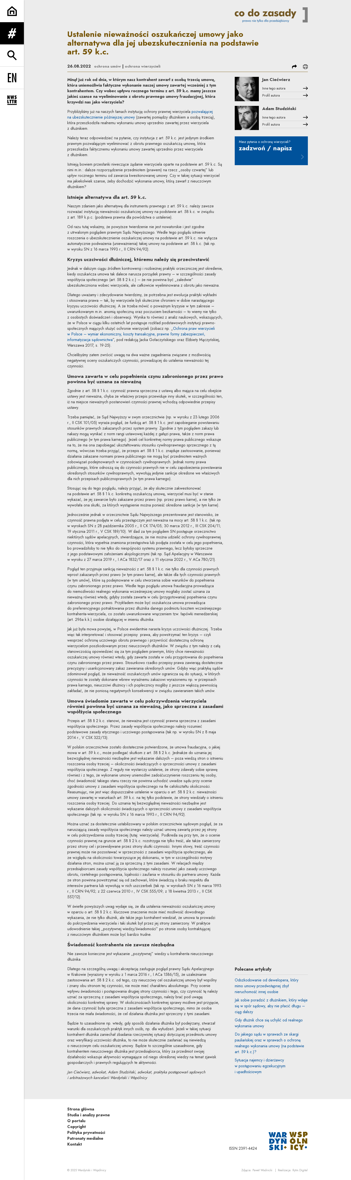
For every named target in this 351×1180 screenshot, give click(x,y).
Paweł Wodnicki (262, 1170)
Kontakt (74, 1144)
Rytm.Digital (300, 1170)
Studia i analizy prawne (88, 1115)
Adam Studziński (281, 110)
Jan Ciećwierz (277, 80)
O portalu (76, 1121)
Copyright (76, 1127)
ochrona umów (107, 66)
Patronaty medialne (85, 1138)
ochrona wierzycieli (143, 66)
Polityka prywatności (86, 1132)
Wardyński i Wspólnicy (92, 1170)
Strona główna (80, 1109)
